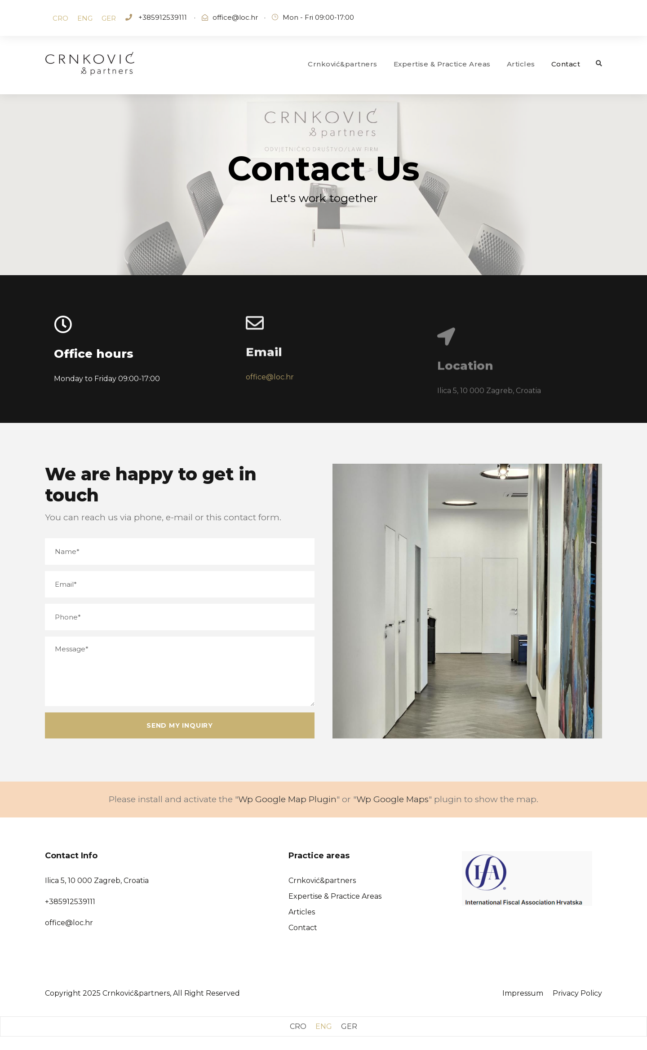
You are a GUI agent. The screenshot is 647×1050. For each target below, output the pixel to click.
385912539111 (72, 901)
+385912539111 (162, 17)
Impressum (522, 993)
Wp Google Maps (392, 799)
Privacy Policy (577, 993)
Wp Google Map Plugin (287, 799)
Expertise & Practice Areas (442, 64)
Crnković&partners (342, 64)
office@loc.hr (235, 17)
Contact (566, 64)
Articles (521, 64)
